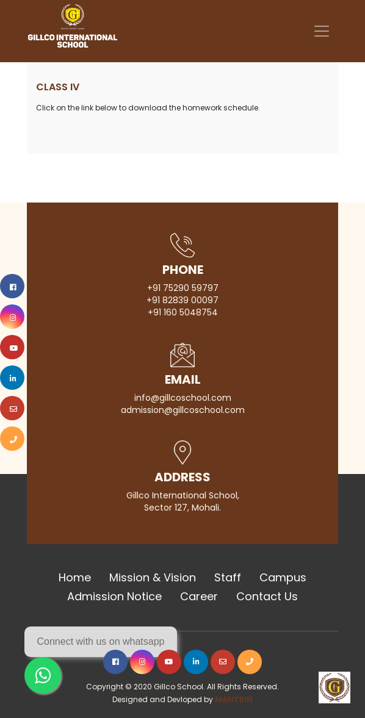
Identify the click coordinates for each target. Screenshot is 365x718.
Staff (227, 577)
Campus (282, 577)
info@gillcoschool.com (182, 398)
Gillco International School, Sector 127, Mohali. (182, 501)
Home (75, 577)
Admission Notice (114, 596)
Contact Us (267, 596)
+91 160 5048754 (183, 312)
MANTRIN (234, 699)
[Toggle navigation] (321, 31)
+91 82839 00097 (182, 300)
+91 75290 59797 (183, 288)
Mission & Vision (152, 577)
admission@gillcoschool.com (183, 410)
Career (199, 596)
